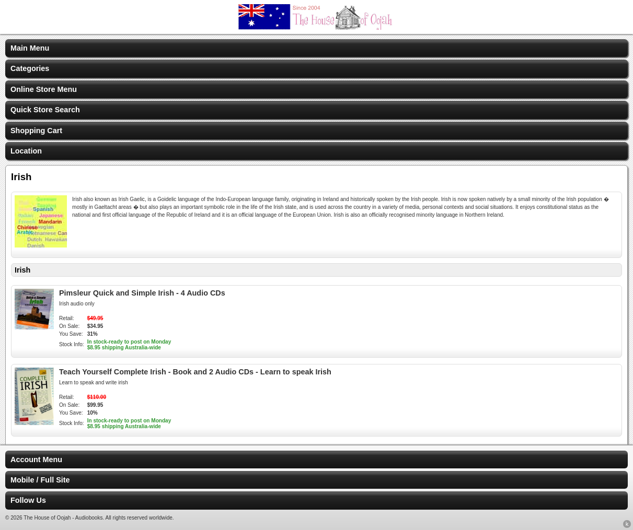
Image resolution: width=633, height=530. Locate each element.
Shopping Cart (36, 130)
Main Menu (29, 48)
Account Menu (36, 459)
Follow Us (28, 500)
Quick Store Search (45, 109)
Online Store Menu (43, 89)
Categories (29, 68)
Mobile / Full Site (40, 480)
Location (26, 151)
